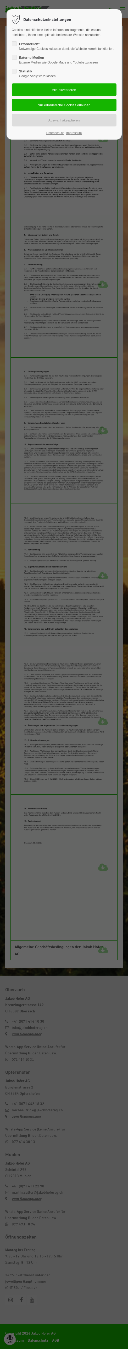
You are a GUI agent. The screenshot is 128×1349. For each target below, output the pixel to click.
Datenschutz (55, 133)
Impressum (74, 133)
